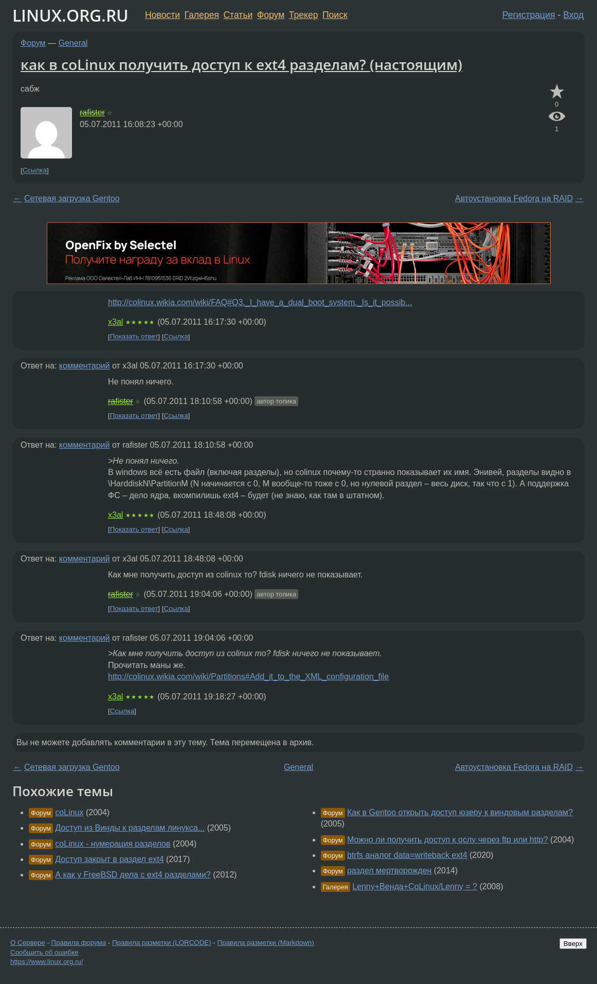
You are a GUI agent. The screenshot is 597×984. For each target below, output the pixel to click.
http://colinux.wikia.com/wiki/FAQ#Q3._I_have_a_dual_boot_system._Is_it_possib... (260, 302)
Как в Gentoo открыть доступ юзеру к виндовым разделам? (460, 812)
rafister (92, 112)
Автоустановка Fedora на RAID (514, 198)
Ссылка (35, 170)
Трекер (303, 15)
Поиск (335, 15)
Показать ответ (134, 337)
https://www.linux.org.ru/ (46, 961)
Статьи (237, 15)
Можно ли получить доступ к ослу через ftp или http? (447, 839)
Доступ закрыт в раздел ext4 (109, 859)
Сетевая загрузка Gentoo (72, 198)
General (73, 43)
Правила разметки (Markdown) (265, 942)
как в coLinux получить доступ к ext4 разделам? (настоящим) (241, 64)
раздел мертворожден (389, 870)
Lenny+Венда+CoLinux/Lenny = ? (414, 886)
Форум (270, 15)
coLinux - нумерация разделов (112, 843)
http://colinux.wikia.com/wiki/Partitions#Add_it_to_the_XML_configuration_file (248, 676)
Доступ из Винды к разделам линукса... (130, 827)
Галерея (202, 15)
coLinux (69, 812)
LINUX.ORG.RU (70, 15)
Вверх (573, 943)
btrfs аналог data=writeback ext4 (407, 855)
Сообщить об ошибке (44, 952)
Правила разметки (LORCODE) (161, 942)
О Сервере (27, 942)
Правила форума (78, 942)
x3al (115, 322)
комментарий (84, 365)
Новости (162, 15)
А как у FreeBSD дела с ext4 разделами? (132, 874)
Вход (573, 15)
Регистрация (528, 15)
